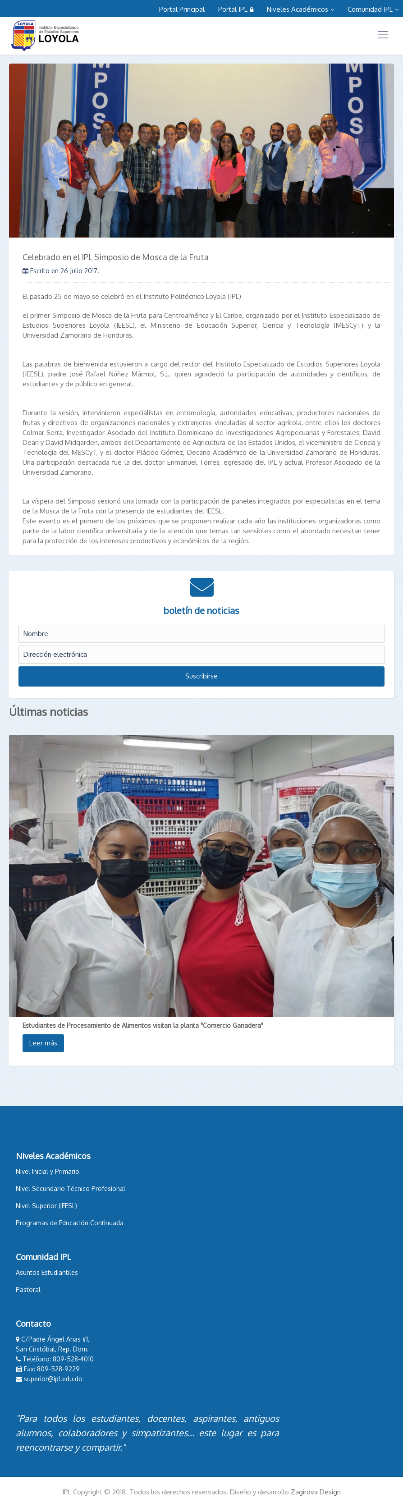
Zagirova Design (316, 1492)
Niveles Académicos (300, 9)
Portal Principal (182, 9)
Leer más (43, 1043)
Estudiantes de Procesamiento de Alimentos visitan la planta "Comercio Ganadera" (143, 1025)
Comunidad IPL (373, 9)
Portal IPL (235, 9)
